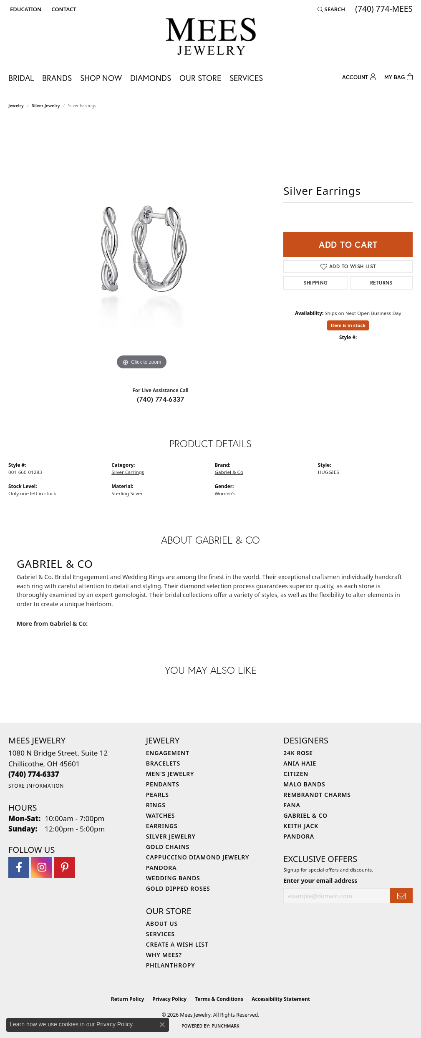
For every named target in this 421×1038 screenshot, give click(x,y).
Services (246, 78)
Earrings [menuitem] (162, 826)
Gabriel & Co (229, 472)
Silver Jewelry (46, 105)
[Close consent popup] (162, 1024)
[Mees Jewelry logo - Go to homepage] (210, 37)
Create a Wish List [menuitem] (177, 944)
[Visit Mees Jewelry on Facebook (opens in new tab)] (18, 867)
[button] (24, 9)
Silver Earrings (127, 472)
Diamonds (150, 78)
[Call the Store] (33, 774)
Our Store (200, 78)
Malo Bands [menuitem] (304, 784)
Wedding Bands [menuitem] (173, 878)
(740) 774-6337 (160, 399)
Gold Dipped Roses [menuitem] (178, 888)
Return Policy (127, 999)
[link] (63, 9)
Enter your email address (320, 880)
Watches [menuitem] (160, 815)
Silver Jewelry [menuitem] (171, 836)
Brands (57, 78)
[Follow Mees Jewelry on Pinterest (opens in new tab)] (64, 867)
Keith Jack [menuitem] (300, 826)
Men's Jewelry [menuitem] (170, 774)
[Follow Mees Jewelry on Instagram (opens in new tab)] (41, 867)
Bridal (21, 78)
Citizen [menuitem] (295, 774)
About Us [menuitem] (162, 923)
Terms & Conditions (219, 999)
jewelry (16, 105)
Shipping (315, 283)
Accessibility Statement (281, 999)
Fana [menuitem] (291, 805)
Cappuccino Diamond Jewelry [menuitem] (198, 857)
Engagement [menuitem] (167, 753)
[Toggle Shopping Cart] (398, 76)
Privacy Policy (169, 999)
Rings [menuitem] (156, 805)
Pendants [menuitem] (162, 784)
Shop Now (101, 78)
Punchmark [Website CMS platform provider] (225, 1026)
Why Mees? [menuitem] (164, 955)
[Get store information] (36, 785)
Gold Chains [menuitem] (167, 847)
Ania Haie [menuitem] (299, 763)
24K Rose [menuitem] (298, 753)
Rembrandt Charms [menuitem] (316, 795)
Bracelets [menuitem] (163, 763)
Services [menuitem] (160, 934)
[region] (142, 246)
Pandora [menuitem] (161, 868)
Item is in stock (348, 325)
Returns (381, 283)
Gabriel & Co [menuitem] (305, 815)
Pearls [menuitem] (157, 795)
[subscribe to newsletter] (401, 896)
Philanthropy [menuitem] (170, 965)
